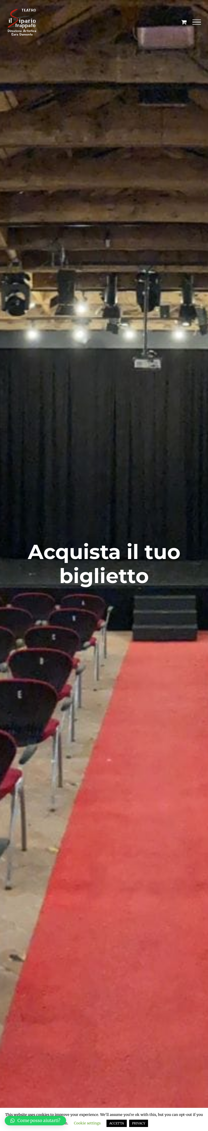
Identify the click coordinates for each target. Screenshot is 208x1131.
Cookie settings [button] (87, 1123)
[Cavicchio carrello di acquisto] (184, 22)
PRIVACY (138, 1123)
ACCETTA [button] (116, 1123)
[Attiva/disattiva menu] (197, 22)
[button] (35, 1120)
